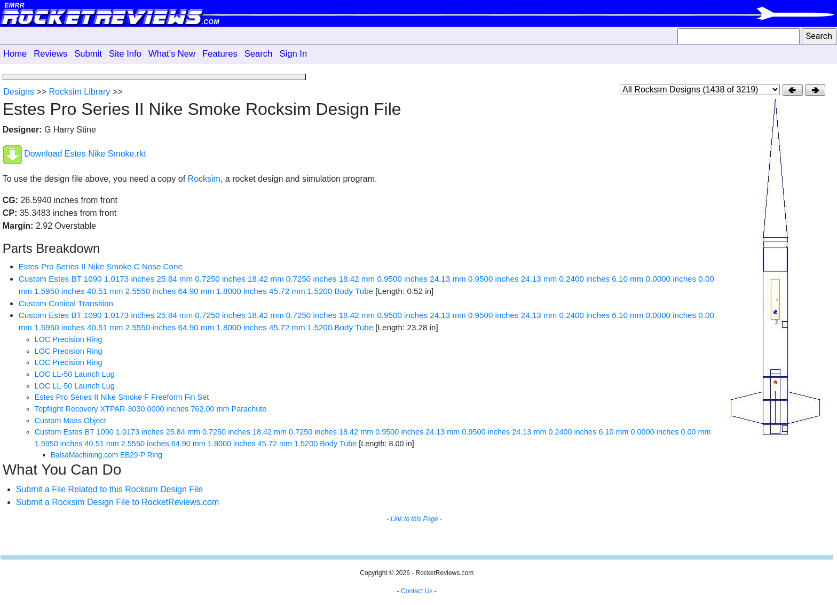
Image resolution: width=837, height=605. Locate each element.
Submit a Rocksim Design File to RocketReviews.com (117, 502)
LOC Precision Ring (68, 339)
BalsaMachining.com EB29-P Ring (106, 455)
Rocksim (204, 178)
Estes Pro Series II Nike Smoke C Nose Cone (101, 266)
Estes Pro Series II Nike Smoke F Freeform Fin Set (122, 397)
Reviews (50, 54)
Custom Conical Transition (66, 303)
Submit (88, 54)
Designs (18, 91)
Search (258, 54)
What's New (171, 54)
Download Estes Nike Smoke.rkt (85, 154)
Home (15, 54)
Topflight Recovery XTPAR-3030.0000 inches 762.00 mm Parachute (151, 409)
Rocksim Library (79, 91)
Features (220, 54)
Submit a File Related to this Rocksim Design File (109, 489)
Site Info (125, 54)
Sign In (293, 54)
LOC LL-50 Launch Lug (75, 374)
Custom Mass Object (70, 420)
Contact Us (416, 591)
